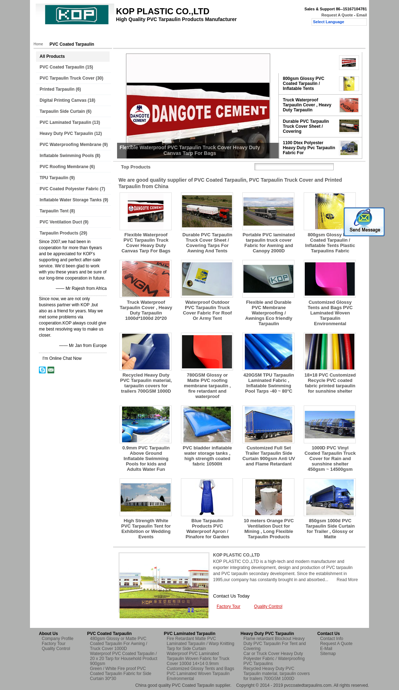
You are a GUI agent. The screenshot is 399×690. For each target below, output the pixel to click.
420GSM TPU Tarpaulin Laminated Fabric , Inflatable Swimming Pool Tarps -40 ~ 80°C (268, 383)
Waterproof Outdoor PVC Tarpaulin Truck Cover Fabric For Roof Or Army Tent (207, 310)
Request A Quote (337, 15)
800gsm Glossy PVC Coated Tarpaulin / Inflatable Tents (303, 83)
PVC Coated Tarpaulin (62, 67)
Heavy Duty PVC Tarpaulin (66, 133)
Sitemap (328, 653)
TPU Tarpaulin (54, 177)
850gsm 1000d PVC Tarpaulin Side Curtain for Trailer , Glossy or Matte (330, 528)
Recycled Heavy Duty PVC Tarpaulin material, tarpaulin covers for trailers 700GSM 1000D (146, 383)
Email (362, 15)
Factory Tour (132, 34)
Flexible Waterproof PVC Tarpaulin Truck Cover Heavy (308, 62)
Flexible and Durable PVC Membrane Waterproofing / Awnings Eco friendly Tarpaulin (268, 312)
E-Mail (326, 648)
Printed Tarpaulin (57, 89)
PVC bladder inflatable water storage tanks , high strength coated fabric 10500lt (207, 456)
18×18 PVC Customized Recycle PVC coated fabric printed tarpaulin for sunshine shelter (330, 383)
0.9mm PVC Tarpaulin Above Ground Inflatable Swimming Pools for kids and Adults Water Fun (146, 458)
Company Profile (58, 638)
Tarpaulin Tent (54, 210)
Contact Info (331, 638)
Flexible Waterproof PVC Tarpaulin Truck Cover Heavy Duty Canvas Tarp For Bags (145, 242)
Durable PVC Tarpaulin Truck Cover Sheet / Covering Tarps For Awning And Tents (207, 242)
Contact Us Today (231, 596)
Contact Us (204, 34)
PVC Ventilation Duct (61, 222)
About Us (100, 34)
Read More (347, 579)
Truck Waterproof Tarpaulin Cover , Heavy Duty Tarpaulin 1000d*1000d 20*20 (146, 310)
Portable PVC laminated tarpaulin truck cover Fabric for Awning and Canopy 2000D (269, 242)
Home (48, 34)
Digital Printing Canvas (63, 100)
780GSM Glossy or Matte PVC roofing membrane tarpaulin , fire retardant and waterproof (207, 385)
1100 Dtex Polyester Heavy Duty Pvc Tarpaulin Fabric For (309, 147)
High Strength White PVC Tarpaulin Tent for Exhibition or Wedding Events (146, 528)
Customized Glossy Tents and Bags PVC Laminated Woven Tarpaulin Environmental (330, 312)
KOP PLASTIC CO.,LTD (236, 555)
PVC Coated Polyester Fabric (69, 188)
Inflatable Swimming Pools (67, 155)
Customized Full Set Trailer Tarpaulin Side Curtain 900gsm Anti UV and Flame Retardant (268, 456)
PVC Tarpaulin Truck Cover (67, 78)
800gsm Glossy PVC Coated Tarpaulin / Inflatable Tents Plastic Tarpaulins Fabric (330, 242)
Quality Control (169, 34)
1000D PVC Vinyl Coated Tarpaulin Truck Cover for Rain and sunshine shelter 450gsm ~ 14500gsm (330, 458)
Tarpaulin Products (59, 233)
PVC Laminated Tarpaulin (65, 122)
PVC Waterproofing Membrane (70, 144)
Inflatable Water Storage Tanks (71, 199)
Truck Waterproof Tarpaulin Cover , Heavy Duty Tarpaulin (307, 104)
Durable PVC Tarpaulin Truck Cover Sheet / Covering (306, 126)
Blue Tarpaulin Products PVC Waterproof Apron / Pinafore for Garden (207, 528)
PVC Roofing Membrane (64, 166)
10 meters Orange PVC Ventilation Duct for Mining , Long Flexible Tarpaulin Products (269, 528)
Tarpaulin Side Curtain (62, 111)
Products (72, 34)
